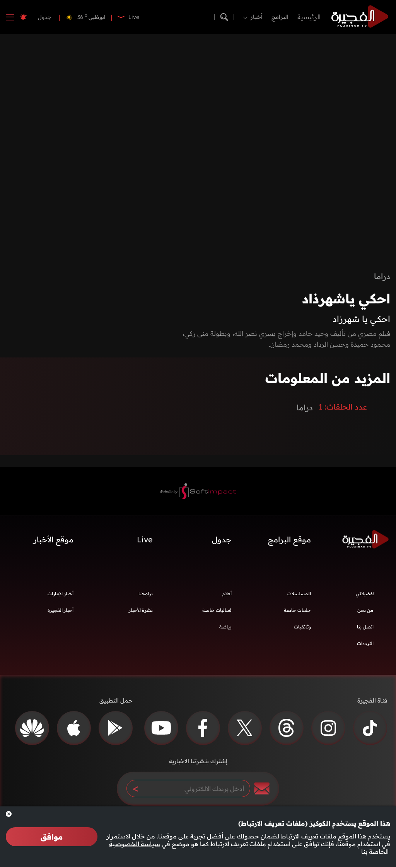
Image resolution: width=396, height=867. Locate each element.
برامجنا (145, 593)
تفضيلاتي (365, 593)
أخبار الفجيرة (60, 610)
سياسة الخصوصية (134, 844)
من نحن (365, 610)
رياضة (225, 627)
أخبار (256, 16)
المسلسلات (299, 593)
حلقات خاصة (297, 610)
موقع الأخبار (53, 539)
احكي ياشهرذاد (346, 298)
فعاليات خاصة (217, 610)
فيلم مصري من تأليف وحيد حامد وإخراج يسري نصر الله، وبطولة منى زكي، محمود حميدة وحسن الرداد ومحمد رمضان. (286, 338)
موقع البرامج (289, 539)
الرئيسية (309, 17)
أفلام (227, 593)
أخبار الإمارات (60, 593)
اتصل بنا (365, 627)
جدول (44, 17)
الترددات (365, 643)
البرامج (279, 16)
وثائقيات (302, 627)
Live (145, 539)
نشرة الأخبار (141, 610)
